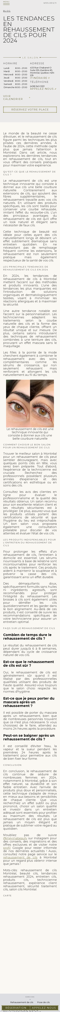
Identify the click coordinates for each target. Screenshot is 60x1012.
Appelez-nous (42, 88)
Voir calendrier (13, 98)
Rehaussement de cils (21, 1002)
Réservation (16, 1007)
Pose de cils (43, 1002)
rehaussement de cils (20, 857)
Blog (7, 11)
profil (7, 848)
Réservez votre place (30, 109)
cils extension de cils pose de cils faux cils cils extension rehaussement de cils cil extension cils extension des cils (30, 936)
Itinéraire (39, 78)
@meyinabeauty (15, 838)
